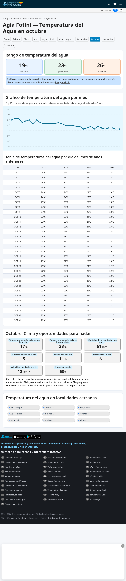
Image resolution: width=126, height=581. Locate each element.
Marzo (27, 39)
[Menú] (120, 4)
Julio (61, 39)
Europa (6, 18)
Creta (24, 18)
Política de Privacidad (50, 518)
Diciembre (9, 45)
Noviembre (108, 39)
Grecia (16, 18)
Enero (7, 39)
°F (121, 10)
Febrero (16, 39)
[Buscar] (109, 4)
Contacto (66, 518)
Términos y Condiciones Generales (22, 518)
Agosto (69, 39)
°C (115, 10)
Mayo (44, 39)
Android (65, 82)
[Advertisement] (61, 561)
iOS (57, 82)
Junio (52, 39)
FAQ (3, 518)
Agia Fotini (51, 18)
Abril (36, 39)
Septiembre (82, 39)
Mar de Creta (36, 18)
